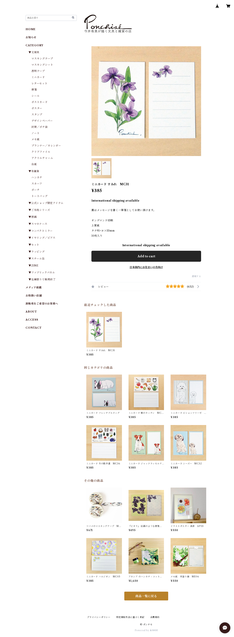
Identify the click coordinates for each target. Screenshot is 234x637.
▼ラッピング (37, 251)
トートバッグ (39, 196)
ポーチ (35, 189)
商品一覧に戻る (146, 596)
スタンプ (38, 114)
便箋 (34, 89)
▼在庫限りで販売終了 (42, 279)
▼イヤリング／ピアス (42, 237)
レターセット (39, 83)
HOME (31, 29)
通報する (196, 276)
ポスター (36, 108)
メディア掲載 (34, 287)
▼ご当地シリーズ (39, 210)
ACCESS (32, 319)
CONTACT (34, 327)
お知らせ (31, 37)
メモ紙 (35, 139)
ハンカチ (36, 177)
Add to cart (146, 256)
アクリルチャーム (42, 158)
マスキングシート (42, 64)
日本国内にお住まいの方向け (146, 267)
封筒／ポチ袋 (39, 127)
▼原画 (33, 217)
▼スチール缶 (37, 258)
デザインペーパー (42, 120)
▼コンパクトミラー (41, 230)
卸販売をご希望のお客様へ (42, 303)
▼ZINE (34, 265)
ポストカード (39, 102)
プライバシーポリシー (98, 617)
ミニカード (38, 77)
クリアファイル (40, 151)
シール (35, 95)
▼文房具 (35, 52)
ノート (35, 133)
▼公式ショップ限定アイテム (46, 203)
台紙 (34, 164)
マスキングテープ (42, 58)
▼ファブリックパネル (42, 272)
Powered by (146, 630)
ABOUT (31, 311)
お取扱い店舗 (34, 295)
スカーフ (36, 183)
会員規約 (155, 617)
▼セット (34, 244)
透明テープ (38, 71)
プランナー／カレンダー (46, 145)
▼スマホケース (38, 224)
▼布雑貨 (34, 171)
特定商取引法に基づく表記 (130, 617)
